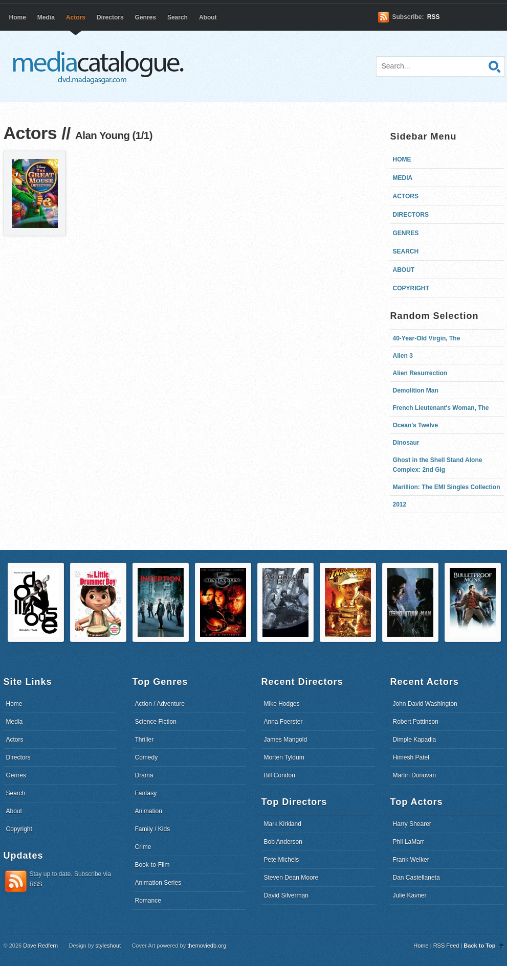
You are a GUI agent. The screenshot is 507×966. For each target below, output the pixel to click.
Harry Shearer (412, 823)
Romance (148, 900)
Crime (143, 846)
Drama (144, 775)
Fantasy (146, 793)
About (208, 17)
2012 (400, 504)
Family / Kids (152, 829)
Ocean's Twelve (415, 425)
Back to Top (479, 945)
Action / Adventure (160, 703)
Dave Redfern (40, 945)
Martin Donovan (414, 775)
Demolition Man (415, 390)
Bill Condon (279, 775)
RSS (433, 16)
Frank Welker (411, 859)
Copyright (411, 288)
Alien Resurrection (420, 373)
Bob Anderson (283, 841)
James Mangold (285, 739)
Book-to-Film (152, 864)
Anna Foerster (283, 721)
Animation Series (158, 882)
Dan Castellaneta (416, 877)
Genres (145, 17)
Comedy (146, 757)
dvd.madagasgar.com (101, 66)
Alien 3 (403, 355)
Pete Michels (281, 859)
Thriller (144, 739)
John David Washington (425, 703)
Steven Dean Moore (291, 877)
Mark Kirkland (282, 823)
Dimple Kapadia (414, 739)
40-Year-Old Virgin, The (426, 338)
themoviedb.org (206, 945)
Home (17, 17)
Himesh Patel (411, 757)
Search (177, 17)
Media (46, 17)
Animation (148, 811)
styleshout (108, 945)
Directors (110, 17)
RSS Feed (446, 945)
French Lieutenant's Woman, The (441, 407)
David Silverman (286, 895)
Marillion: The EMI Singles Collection (446, 487)
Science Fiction (156, 721)
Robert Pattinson (415, 721)
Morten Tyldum (284, 757)
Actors (75, 17)
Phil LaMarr (408, 841)
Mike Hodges (282, 703)
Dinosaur (406, 442)
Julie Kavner (410, 895)
